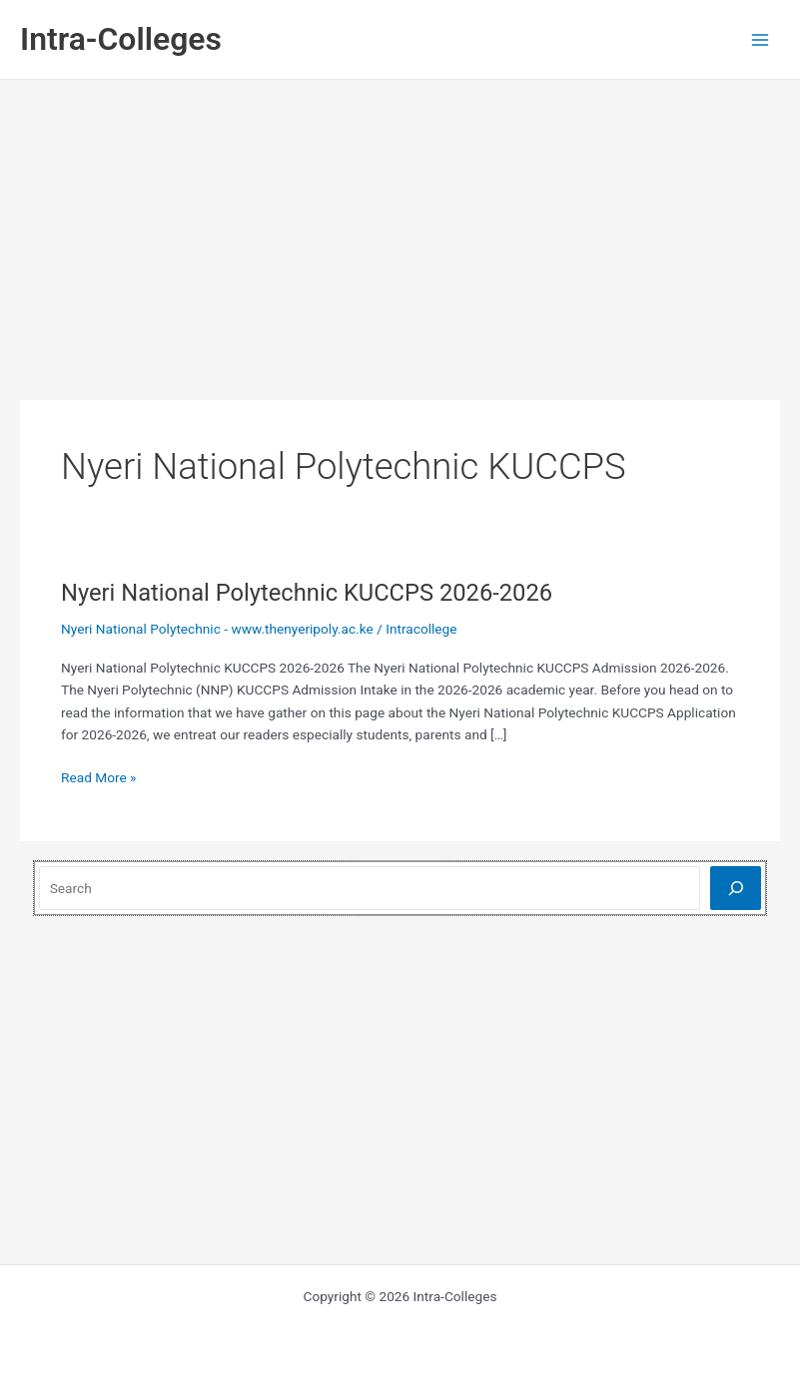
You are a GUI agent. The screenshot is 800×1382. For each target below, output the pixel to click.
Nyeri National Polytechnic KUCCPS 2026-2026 (306, 593)
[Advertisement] (400, 229)
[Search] (735, 887)
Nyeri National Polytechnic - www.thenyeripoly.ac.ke (217, 629)
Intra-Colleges (121, 39)
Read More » (99, 777)
